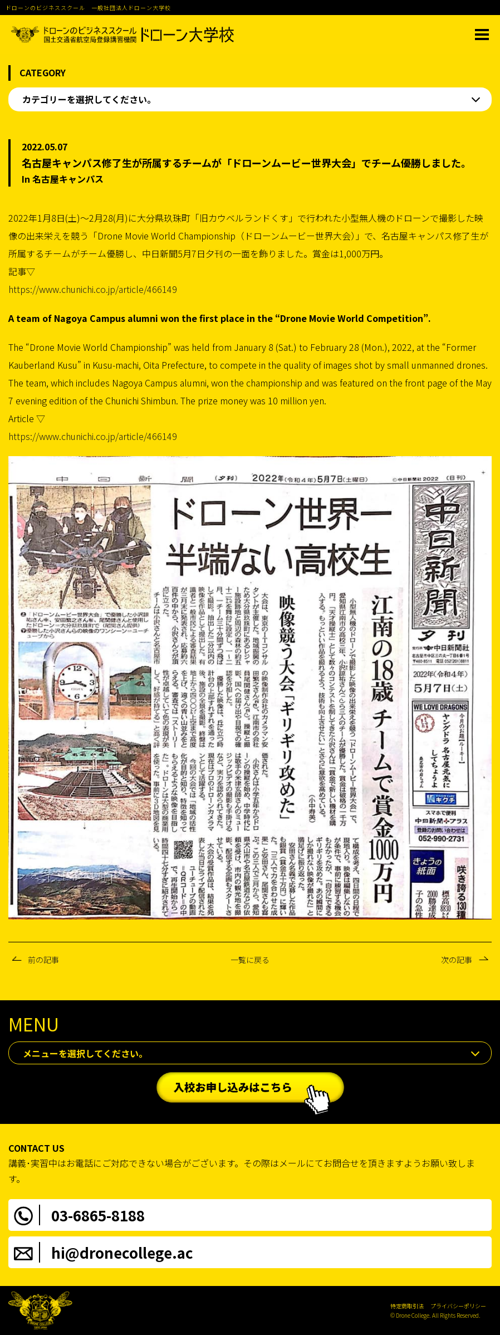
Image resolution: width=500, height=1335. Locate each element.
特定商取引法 (407, 1306)
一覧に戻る (250, 959)
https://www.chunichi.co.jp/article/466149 (92, 289)
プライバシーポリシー (458, 1306)
